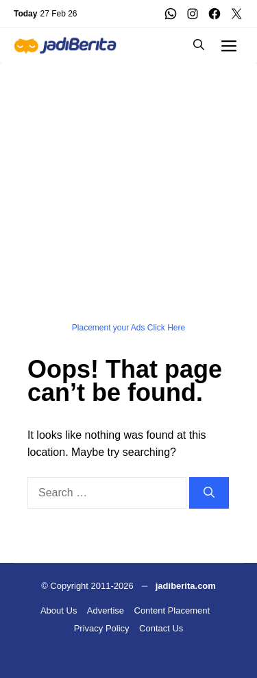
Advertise (105, 610)
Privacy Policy (102, 628)
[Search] (209, 493)
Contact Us (161, 628)
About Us (58, 610)
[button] (199, 45)
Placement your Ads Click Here (128, 327)
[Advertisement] (128, 190)
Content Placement (172, 610)
